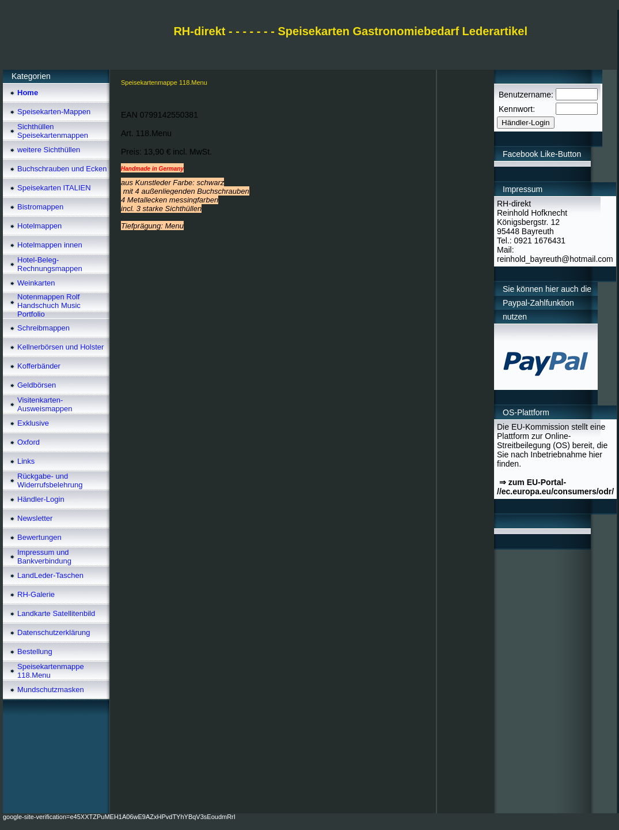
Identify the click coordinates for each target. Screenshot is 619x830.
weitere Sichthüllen (48, 149)
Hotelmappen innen (49, 245)
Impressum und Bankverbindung (44, 556)
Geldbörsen (36, 385)
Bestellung (34, 651)
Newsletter (34, 518)
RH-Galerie (36, 594)
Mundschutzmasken (50, 689)
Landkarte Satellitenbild (56, 613)
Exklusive (33, 423)
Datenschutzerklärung (53, 632)
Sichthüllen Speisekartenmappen (52, 131)
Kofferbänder (38, 366)
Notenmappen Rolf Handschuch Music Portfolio (49, 305)
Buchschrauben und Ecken (62, 168)
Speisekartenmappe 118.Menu (50, 670)
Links (26, 461)
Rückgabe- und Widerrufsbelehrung (49, 480)
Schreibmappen (43, 328)
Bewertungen (39, 537)
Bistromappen (40, 206)
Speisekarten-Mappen (53, 111)
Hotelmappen (39, 225)
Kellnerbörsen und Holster (60, 347)
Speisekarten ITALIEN (54, 187)
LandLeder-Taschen (50, 575)
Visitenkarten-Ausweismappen (44, 404)
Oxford (28, 442)
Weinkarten (36, 283)
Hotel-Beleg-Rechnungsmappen (49, 264)
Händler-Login (40, 499)
